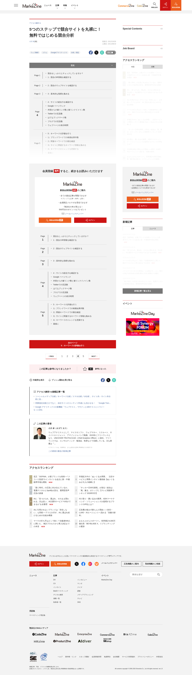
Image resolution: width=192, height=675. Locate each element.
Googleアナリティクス (59, 52)
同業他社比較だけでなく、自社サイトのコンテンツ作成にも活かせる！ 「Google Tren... (73, 403)
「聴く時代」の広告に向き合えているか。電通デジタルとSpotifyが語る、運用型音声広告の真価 (51, 490)
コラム (44, 52)
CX (54, 585)
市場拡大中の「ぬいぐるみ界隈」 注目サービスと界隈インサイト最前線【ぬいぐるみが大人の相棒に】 (96, 479)
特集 (65, 5)
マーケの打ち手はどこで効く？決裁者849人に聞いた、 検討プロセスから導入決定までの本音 (52, 523)
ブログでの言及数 (55, 121)
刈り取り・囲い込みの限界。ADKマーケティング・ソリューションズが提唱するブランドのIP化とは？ (97, 501)
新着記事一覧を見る (142, 291)
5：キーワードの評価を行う (59, 133)
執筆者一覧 (57, 603)
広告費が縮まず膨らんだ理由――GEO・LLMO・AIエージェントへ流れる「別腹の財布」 (97, 512)
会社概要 (116, 657)
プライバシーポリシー (146, 657)
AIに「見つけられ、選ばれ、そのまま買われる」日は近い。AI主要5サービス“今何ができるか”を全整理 (52, 501)
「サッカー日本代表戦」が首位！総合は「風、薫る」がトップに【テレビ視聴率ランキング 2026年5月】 (96, 490)
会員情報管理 (96, 657)
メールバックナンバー (73, 214)
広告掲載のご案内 (131, 565)
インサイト (57, 589)
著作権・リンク (70, 657)
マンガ (79, 585)
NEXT (94, 356)
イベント (74, 5)
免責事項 (107, 657)
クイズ (79, 589)
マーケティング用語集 (37, 617)
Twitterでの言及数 (55, 114)
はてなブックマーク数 (57, 117)
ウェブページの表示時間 (58, 125)
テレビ (79, 600)
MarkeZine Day (106, 581)
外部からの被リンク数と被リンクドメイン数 (66, 110)
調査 (79, 592)
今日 (132, 67)
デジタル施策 (58, 596)
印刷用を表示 (36, 380)
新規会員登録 (54, 220)
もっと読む (38, 410)
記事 (57, 5)
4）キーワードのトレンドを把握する (68, 320)
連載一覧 (56, 600)
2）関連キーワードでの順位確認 (66, 312)
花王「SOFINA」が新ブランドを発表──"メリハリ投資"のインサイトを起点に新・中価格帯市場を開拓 (52, 479)
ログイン (90, 220)
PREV (50, 356)
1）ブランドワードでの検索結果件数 (68, 308)
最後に (56, 324)
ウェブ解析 (35, 52)
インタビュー (82, 581)
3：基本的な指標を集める (58, 94)
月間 (152, 67)
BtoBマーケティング (60, 592)
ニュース (47, 5)
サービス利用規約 (128, 657)
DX (54, 581)
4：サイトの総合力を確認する (60, 102)
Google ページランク (56, 106)
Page (37, 75)
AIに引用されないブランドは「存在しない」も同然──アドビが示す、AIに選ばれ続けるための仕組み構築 (52, 512)
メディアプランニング (85, 596)
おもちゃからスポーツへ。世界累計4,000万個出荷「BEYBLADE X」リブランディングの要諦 (97, 523)
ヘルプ (60, 657)
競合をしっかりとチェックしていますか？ (65, 73)
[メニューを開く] (16, 5)
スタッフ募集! (84, 657)
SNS (79, 603)
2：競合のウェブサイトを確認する (62, 85)
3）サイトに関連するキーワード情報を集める (72, 316)
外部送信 (159, 657)
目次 (92, 65)
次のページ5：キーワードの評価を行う (72, 344)
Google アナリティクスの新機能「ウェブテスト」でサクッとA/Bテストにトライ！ (70, 407)
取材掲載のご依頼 (152, 565)
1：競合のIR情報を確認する (59, 77)
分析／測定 (75, 52)
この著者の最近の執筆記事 (59, 451)
